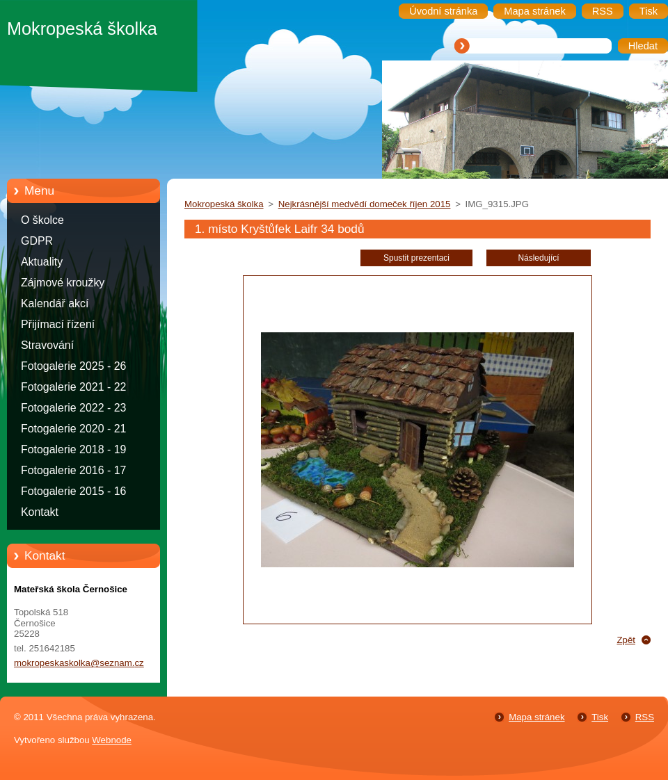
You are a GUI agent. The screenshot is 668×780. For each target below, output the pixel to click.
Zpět (626, 640)
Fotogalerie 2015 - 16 (73, 491)
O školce (42, 220)
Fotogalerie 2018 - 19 (73, 449)
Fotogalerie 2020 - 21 (73, 428)
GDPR (37, 241)
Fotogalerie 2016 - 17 (73, 470)
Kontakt (39, 512)
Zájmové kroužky (62, 283)
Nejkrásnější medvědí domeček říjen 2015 (364, 204)
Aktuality (42, 262)
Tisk (599, 717)
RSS (644, 717)
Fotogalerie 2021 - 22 (73, 387)
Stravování (47, 345)
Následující (538, 258)
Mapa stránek (536, 717)
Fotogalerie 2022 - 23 (73, 408)
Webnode (112, 740)
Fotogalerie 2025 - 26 (73, 366)
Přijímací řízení (58, 324)
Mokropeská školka (224, 204)
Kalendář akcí (54, 303)
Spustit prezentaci (416, 258)
